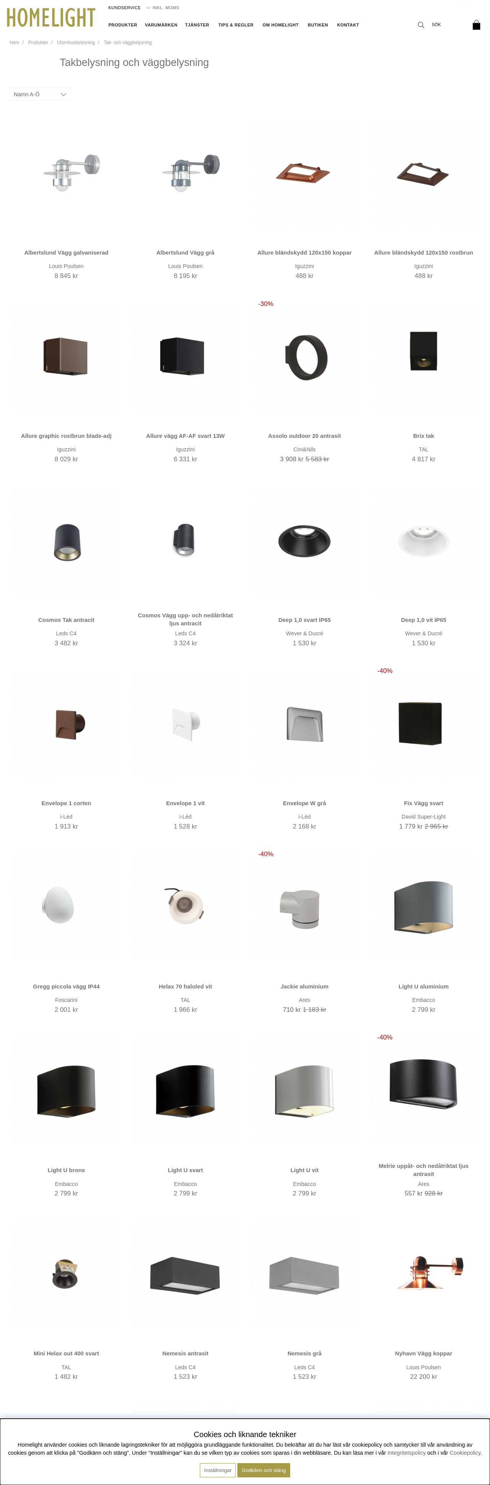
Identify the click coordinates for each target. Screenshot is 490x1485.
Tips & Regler (235, 25)
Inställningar (218, 1470)
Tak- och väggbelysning (128, 42)
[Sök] (440, 25)
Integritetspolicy (406, 1453)
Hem (14, 42)
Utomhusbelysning (76, 42)
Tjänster (197, 25)
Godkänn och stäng (264, 1470)
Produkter (122, 25)
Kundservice (124, 7)
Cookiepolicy (465, 1453)
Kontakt (348, 25)
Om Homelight (281, 25)
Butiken (318, 25)
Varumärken (161, 25)
